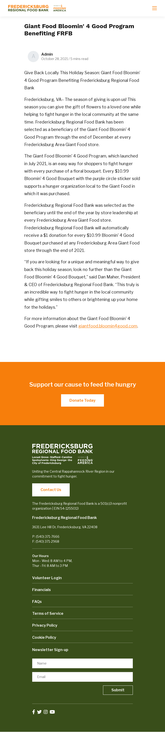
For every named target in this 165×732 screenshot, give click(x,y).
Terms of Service (47, 613)
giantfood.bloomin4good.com (107, 326)
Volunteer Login (47, 578)
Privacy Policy (44, 625)
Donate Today (82, 400)
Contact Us (51, 490)
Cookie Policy (44, 637)
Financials (41, 590)
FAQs (37, 601)
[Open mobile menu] (154, 8)
